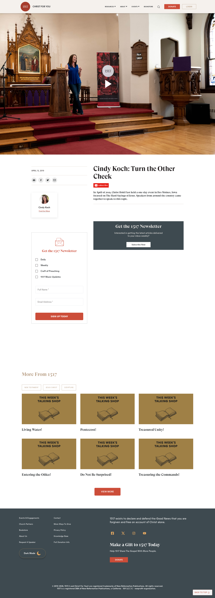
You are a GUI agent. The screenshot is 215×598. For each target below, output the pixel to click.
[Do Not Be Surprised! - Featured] (107, 454)
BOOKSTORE (148, 7)
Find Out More (44, 211)
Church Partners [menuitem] (26, 524)
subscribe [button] (101, 185)
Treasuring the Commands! (159, 475)
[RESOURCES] (110, 6)
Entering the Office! (36, 475)
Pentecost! (88, 430)
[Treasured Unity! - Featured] (166, 409)
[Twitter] (123, 533)
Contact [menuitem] (57, 518)
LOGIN (189, 6)
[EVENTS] (135, 6)
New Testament (31, 387)
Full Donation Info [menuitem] (62, 542)
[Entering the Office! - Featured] (49, 454)
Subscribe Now (138, 244)
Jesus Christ (51, 387)
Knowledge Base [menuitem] (61, 536)
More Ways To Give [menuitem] (62, 524)
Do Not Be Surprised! (95, 475)
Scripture (68, 387)
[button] (158, 6)
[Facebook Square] (112, 533)
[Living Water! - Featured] (49, 409)
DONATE (172, 6)
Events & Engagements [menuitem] (29, 518)
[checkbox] (59, 268)
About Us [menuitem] (23, 536)
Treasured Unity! (151, 430)
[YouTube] (144, 533)
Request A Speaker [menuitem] (27, 542)
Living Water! (32, 430)
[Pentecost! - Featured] (107, 409)
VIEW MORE (107, 491)
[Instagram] (133, 533)
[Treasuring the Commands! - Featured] (166, 454)
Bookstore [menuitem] (23, 530)
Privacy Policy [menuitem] (60, 530)
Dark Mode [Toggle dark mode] (32, 553)
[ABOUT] (123, 6)
